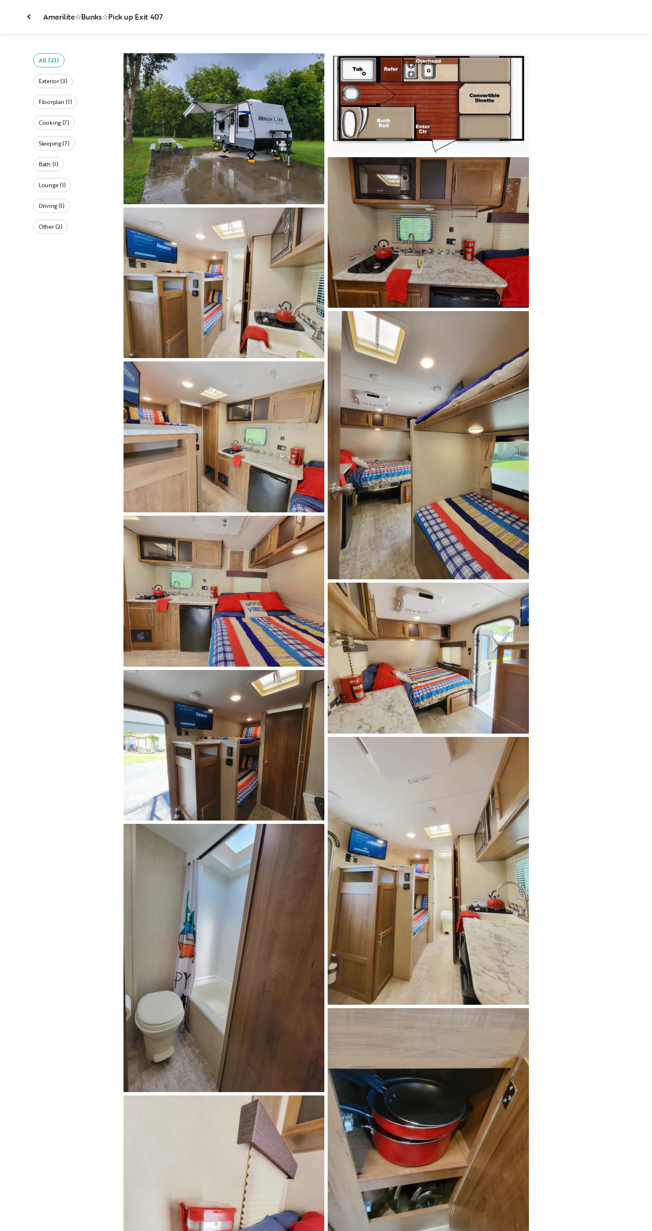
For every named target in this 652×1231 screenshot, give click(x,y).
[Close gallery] (30, 17)
